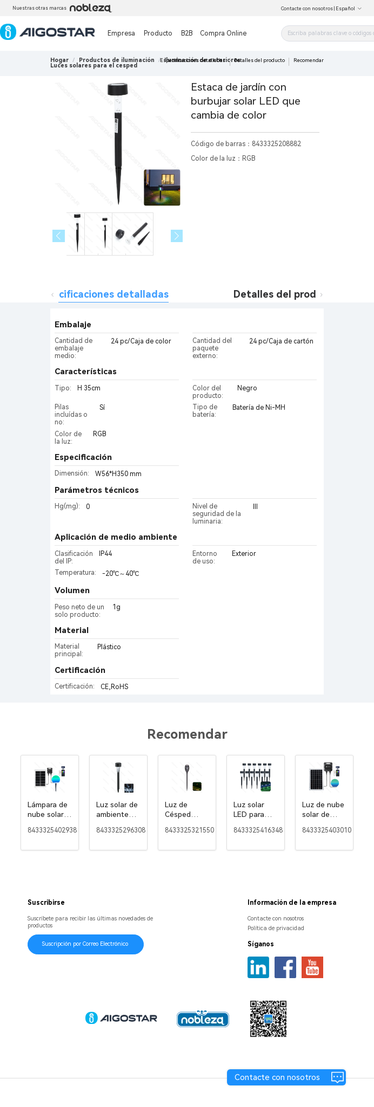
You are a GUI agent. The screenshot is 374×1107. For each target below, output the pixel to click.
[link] (117, 60)
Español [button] (349, 8)
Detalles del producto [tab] (285, 294)
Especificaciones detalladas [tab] (102, 294)
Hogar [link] (59, 60)
